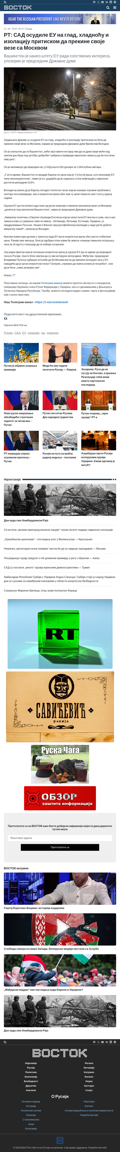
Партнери (89, 1101)
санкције (33, 333)
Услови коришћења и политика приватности (89, 1110)
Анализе (31, 1090)
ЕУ (24, 333)
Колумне (89, 1072)
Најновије (31, 1063)
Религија (31, 1115)
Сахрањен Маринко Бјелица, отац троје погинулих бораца (40, 590)
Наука (89, 1081)
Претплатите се (60, 847)
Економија (31, 1076)
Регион (89, 1063)
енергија (52, 333)
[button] (114, 7)
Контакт (89, 1106)
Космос (89, 1076)
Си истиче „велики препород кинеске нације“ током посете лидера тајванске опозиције (58, 529)
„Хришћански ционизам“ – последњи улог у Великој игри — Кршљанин (48, 539)
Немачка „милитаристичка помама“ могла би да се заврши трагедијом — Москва (55, 548)
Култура (89, 1085)
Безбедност (31, 1081)
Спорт (89, 1090)
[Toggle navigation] (113, 7)
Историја (31, 1106)
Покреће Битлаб (89, 1115)
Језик (31, 1124)
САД (17, 333)
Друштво (31, 1085)
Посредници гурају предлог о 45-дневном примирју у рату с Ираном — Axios (51, 558)
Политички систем (31, 1110)
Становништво (31, 1119)
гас (43, 333)
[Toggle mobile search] (107, 7)
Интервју (89, 1067)
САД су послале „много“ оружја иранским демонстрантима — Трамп (47, 567)
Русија (28, 29)
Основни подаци (31, 1101)
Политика (31, 1072)
